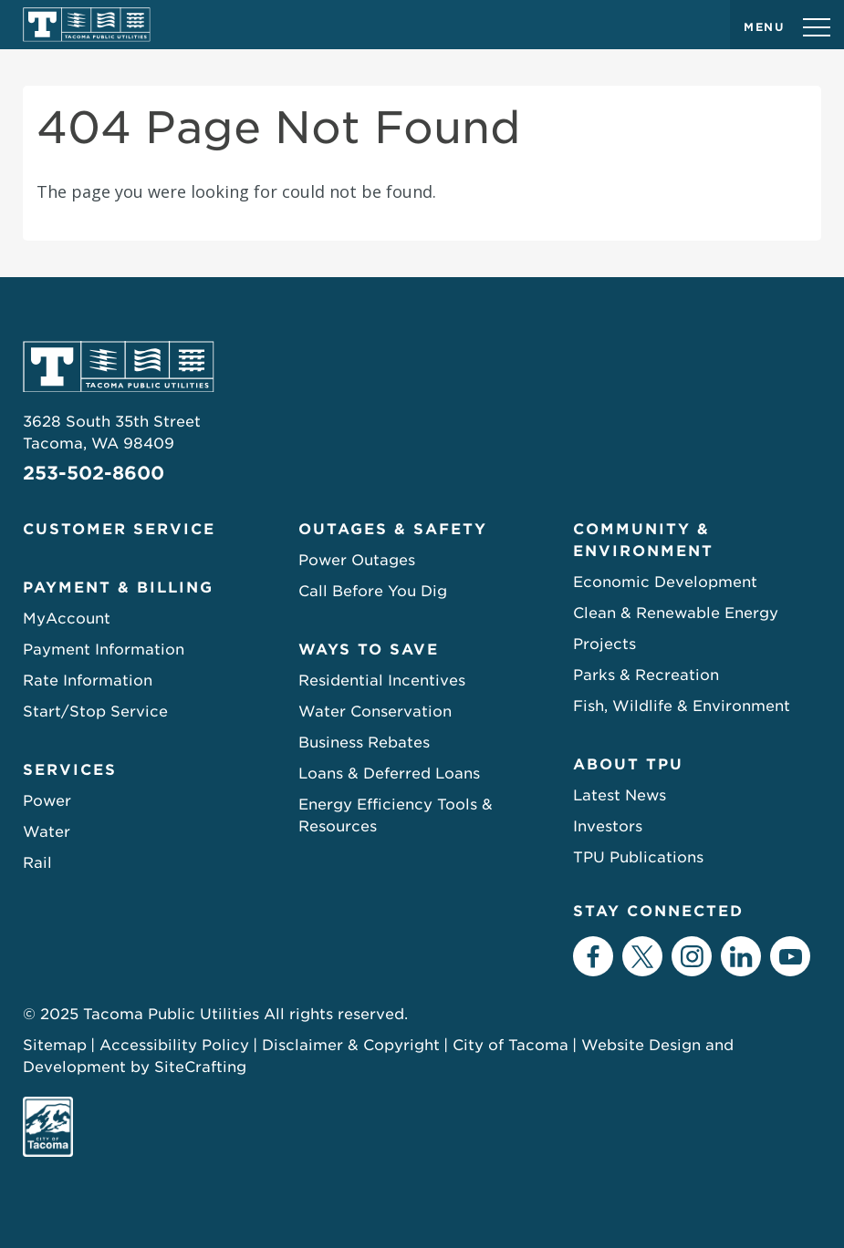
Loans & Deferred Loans (389, 773)
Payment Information (103, 649)
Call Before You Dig (372, 591)
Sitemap (55, 1045)
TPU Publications (638, 857)
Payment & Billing (118, 587)
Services (70, 770)
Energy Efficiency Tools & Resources (395, 815)
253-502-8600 (93, 473)
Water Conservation (375, 711)
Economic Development (665, 582)
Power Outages (356, 560)
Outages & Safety (392, 529)
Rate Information (87, 680)
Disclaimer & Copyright (351, 1045)
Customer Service (119, 529)
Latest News (619, 795)
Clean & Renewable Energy (675, 613)
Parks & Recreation (646, 675)
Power (47, 801)
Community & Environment (643, 540)
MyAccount (66, 618)
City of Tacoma (510, 1045)
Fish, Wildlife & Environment (681, 706)
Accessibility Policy (174, 1045)
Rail (37, 863)
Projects (604, 644)
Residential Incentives (381, 680)
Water (46, 832)
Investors (607, 826)
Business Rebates (364, 742)
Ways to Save (368, 649)
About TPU (628, 764)
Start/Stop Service (95, 711)
